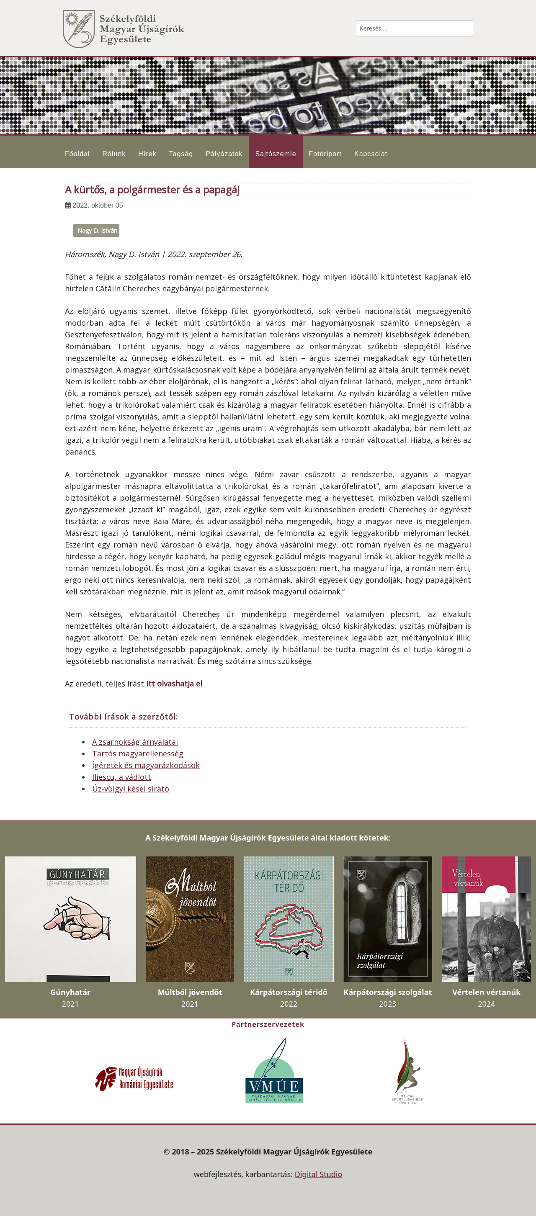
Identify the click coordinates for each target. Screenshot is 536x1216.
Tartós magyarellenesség (137, 753)
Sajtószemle (275, 153)
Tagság (181, 153)
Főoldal (77, 153)
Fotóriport (325, 153)
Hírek (147, 153)
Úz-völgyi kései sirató (130, 789)
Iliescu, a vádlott (121, 777)
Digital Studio (319, 1174)
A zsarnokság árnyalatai (135, 742)
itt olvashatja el (174, 684)
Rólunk (114, 153)
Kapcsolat (370, 153)
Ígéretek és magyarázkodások (146, 765)
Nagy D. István (97, 230)
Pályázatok (224, 153)
